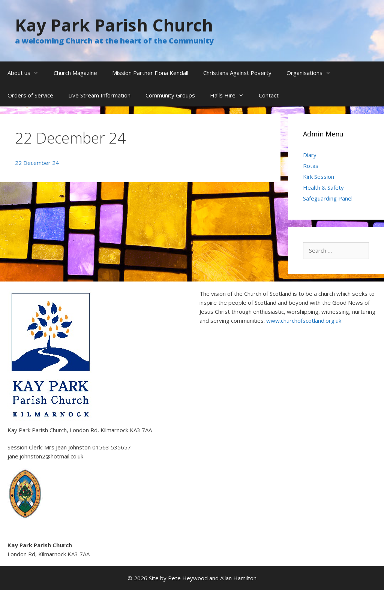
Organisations (312, 72)
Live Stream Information (99, 95)
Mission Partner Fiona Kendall (150, 72)
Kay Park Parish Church (114, 24)
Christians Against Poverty (237, 72)
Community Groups (170, 95)
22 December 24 (37, 162)
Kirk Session (318, 176)
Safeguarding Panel (327, 198)
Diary (309, 155)
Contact (269, 95)
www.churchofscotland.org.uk (303, 320)
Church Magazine (75, 72)
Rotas (310, 165)
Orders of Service (30, 95)
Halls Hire (230, 95)
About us (27, 72)
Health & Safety (323, 187)
